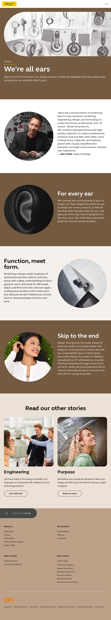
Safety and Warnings (20, 607)
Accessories (61, 538)
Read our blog (9, 545)
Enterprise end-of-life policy (67, 582)
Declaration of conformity (66, 607)
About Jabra (17, 513)
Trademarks (8, 607)
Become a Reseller (64, 575)
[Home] (6, 513)
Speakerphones (63, 531)
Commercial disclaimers (85, 607)
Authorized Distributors (13, 564)
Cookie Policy (33, 607)
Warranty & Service (64, 579)
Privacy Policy (99, 607)
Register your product (65, 568)
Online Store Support (65, 565)
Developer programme (66, 572)
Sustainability (9, 538)
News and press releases (13, 542)
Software (60, 535)
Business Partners (11, 561)
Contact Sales (62, 561)
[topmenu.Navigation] (107, 4)
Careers (7, 535)
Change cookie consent (48, 607)
